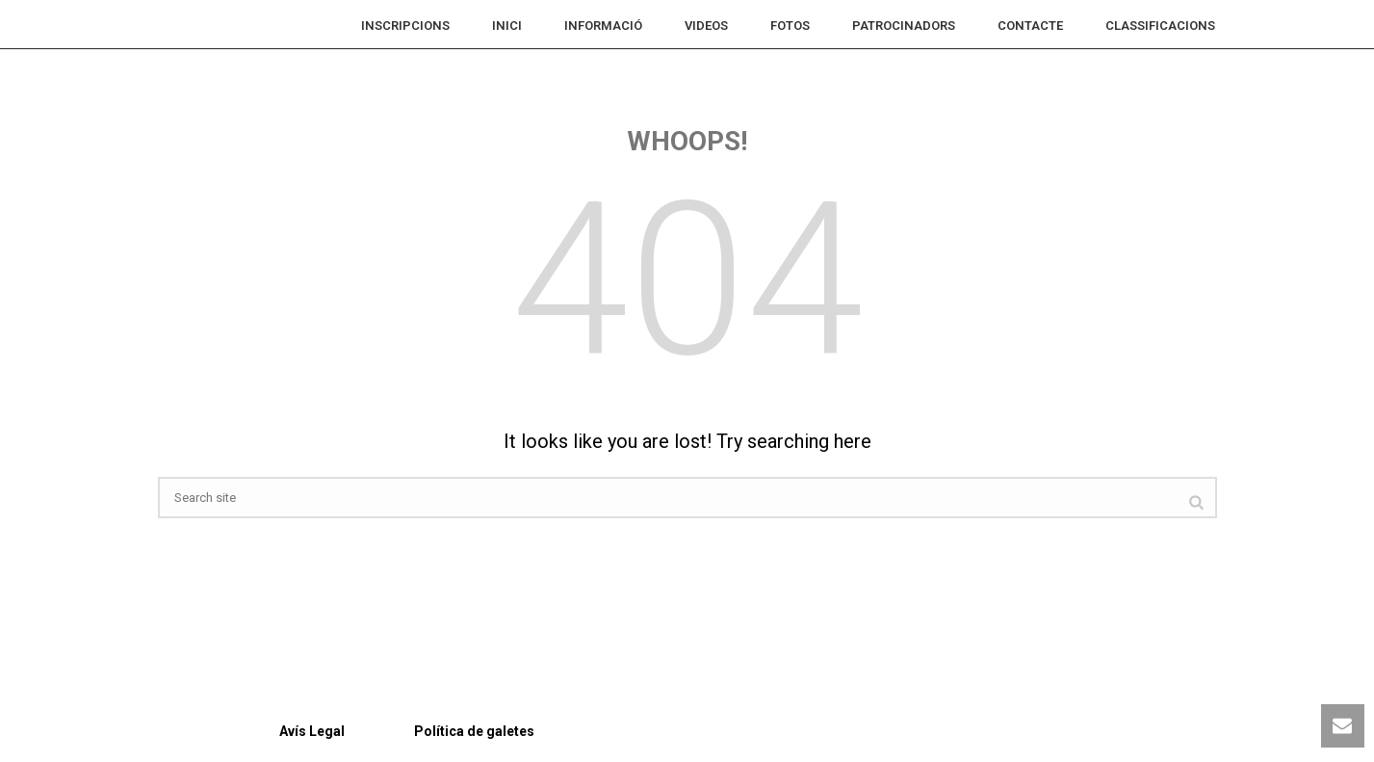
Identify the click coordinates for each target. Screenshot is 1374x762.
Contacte (1030, 25)
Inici (507, 25)
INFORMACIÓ (603, 25)
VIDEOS (706, 25)
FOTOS (790, 25)
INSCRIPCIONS (405, 25)
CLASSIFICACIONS (1160, 25)
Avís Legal (251, 731)
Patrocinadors (903, 25)
